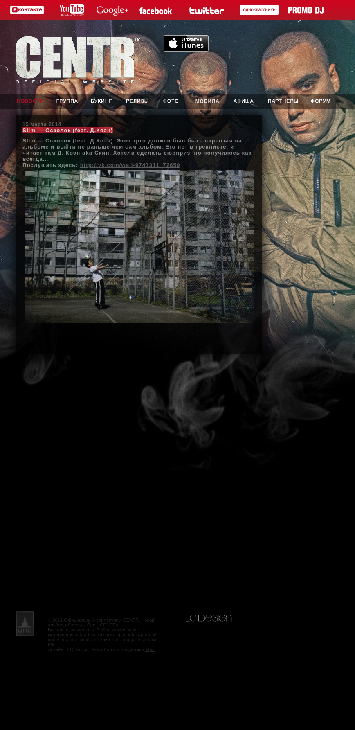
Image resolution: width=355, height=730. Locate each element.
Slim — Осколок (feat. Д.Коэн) (67, 130)
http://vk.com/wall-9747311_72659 (130, 165)
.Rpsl (150, 649)
